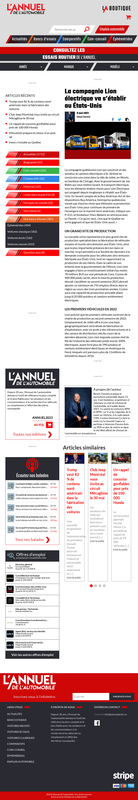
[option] (74, 517)
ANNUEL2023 (42, 418)
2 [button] (95, 585)
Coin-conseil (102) (28, 171)
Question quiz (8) (28, 253)
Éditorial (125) (26, 187)
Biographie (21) (26, 163)
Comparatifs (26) (27, 179)
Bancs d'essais (16, 719)
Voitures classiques (20, 737)
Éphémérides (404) (19, 225)
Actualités (14, 713)
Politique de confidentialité (75, 797)
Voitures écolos (18, 731)
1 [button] (91, 585)
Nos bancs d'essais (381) (32, 219)
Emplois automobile (112, 29)
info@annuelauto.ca (115, 714)
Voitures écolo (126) (19, 237)
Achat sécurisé (57, 797)
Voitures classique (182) (22, 231)
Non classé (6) (26, 211)
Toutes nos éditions (29, 434)
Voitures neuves (18, 725)
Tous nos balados (29, 539)
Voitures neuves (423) (20, 244)
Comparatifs (16, 743)
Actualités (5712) (28, 154)
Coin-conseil (16, 749)
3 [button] (99, 585)
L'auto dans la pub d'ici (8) (33, 195)
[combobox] (23, 67)
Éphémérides (15, 755)
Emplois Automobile (20, 761)
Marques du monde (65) (32, 203)
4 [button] (104, 585)
